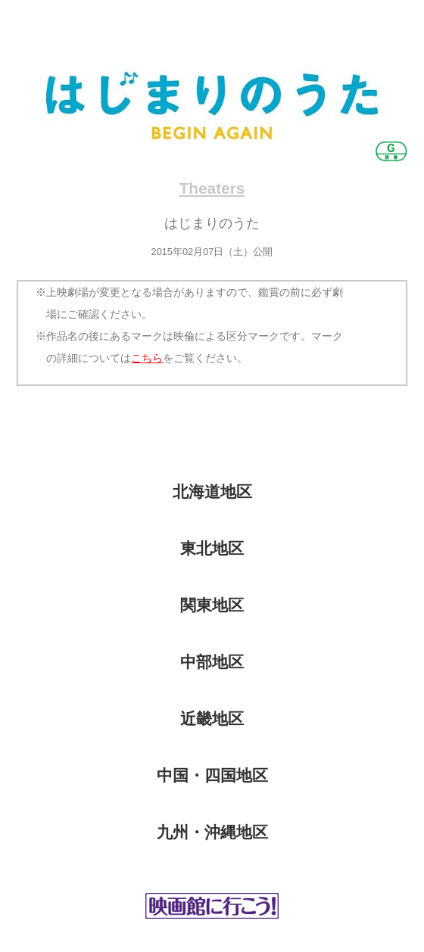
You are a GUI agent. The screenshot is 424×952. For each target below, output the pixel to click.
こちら (147, 358)
